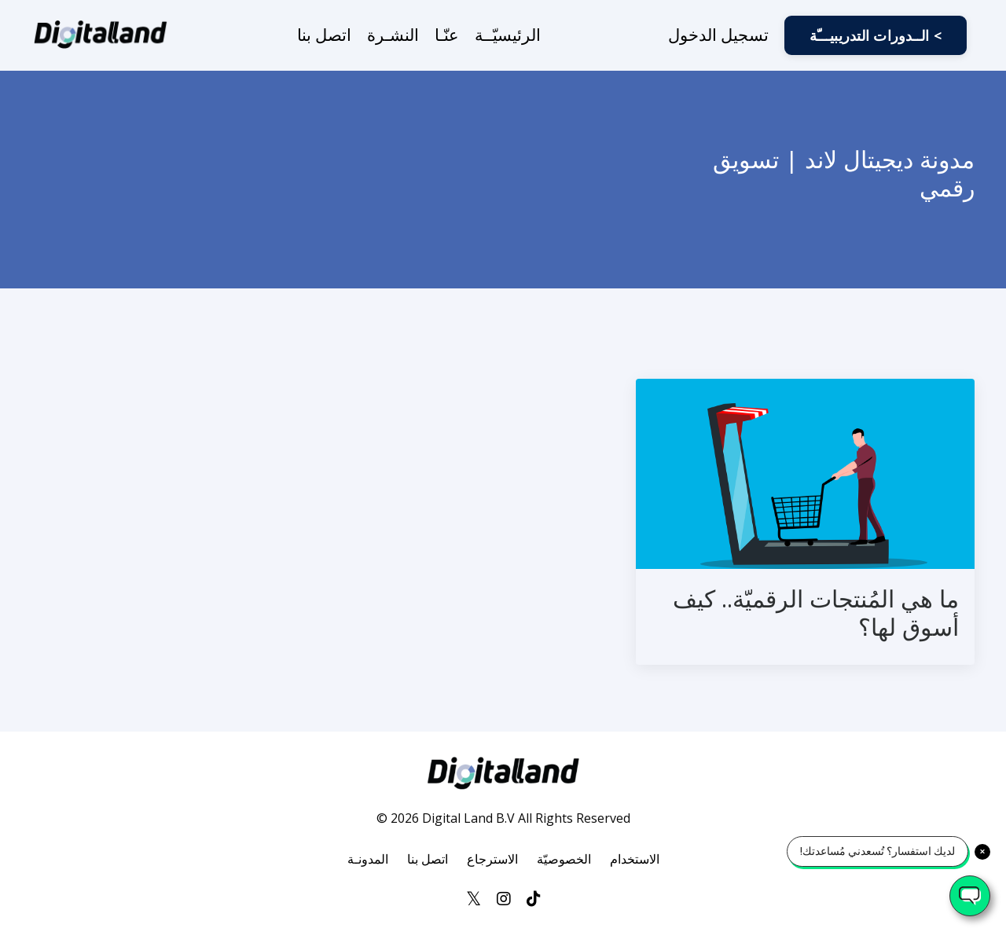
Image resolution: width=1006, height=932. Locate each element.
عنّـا (447, 35)
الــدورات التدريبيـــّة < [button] (876, 35)
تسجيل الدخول (718, 35)
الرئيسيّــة (508, 35)
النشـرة (393, 35)
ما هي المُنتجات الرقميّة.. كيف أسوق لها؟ (816, 613)
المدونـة (367, 859)
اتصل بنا (324, 35)
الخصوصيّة (564, 859)
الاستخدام (634, 859)
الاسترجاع (492, 859)
